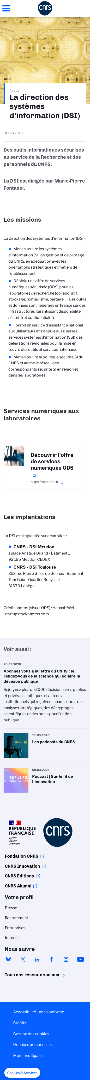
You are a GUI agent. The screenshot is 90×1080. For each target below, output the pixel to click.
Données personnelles (33, 1044)
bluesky (8, 959)
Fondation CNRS (21, 856)
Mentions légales (28, 1055)
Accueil (16, 90)
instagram (66, 959)
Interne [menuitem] (11, 937)
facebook (51, 959)
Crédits (19, 1023)
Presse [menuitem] (11, 908)
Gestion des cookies (31, 1034)
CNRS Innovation (22, 866)
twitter (22, 959)
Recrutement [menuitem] (16, 918)
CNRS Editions (19, 876)
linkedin (37, 959)
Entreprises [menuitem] (15, 928)
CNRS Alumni (18, 886)
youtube (80, 959)
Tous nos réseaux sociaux (24, 975)
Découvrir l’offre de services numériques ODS (52, 461)
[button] (22, 1073)
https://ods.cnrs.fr (44, 482)
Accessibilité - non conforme (38, 1012)
